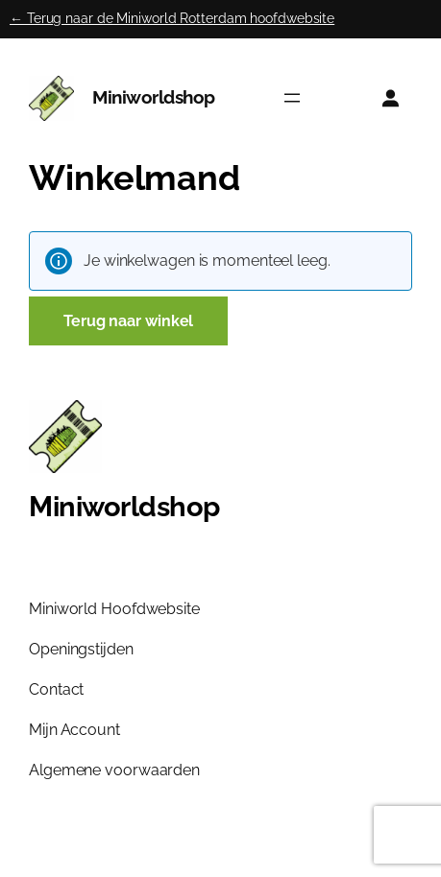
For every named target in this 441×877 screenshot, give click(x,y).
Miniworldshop (153, 97)
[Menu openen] (292, 97)
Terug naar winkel (128, 321)
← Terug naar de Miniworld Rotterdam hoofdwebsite (172, 18)
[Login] (390, 98)
